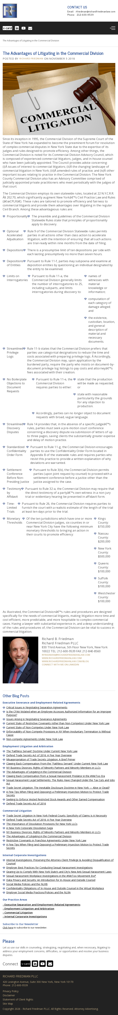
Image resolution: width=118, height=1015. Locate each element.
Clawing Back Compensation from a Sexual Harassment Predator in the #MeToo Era (55, 776)
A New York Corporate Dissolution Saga (29, 828)
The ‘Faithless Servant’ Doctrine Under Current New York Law (41, 751)
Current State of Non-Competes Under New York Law (37, 727)
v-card (7, 28)
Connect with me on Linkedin (60, 664)
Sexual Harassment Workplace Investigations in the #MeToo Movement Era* (51, 876)
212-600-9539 (85, 15)
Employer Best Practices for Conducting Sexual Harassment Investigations (49, 867)
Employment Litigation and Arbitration (29, 908)
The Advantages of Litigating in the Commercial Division (38, 772)
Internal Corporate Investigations (25, 916)
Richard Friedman (31, 58)
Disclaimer (9, 995)
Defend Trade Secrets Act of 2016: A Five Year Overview (39, 755)
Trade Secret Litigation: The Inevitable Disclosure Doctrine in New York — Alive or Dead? (58, 787)
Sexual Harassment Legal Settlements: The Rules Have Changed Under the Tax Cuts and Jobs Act (60, 781)
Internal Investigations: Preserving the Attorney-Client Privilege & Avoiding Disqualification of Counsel (60, 861)
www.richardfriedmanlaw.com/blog (65, 661)
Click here (8, 927)
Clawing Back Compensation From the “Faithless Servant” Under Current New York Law (57, 763)
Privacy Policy (10, 991)
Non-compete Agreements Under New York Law (34, 739)
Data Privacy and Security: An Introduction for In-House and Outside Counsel (50, 880)
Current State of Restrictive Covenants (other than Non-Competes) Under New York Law (57, 723)
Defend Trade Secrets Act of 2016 (26, 803)
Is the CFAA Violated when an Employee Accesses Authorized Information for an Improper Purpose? (58, 713)
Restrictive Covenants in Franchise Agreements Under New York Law (46, 840)
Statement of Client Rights (18, 999)
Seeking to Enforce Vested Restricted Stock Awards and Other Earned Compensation (55, 799)
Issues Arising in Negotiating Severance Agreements (36, 719)
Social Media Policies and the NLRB (27, 884)
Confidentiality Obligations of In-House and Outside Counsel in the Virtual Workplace (55, 888)
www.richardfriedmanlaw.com (62, 658)
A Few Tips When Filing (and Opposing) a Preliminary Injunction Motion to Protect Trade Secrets (57, 793)
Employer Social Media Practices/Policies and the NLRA (38, 892)
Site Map (8, 1003)
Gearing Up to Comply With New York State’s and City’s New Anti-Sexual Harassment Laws (59, 871)
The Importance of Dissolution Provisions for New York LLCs (41, 824)
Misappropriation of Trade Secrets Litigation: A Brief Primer (40, 759)
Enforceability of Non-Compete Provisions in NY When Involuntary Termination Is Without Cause (58, 733)
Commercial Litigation (18, 912)
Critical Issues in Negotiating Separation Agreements (36, 707)
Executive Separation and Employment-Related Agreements (42, 904)
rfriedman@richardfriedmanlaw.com (95, 11)
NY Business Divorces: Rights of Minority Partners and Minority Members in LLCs (53, 767)
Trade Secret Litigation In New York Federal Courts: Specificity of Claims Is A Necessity (56, 815)
